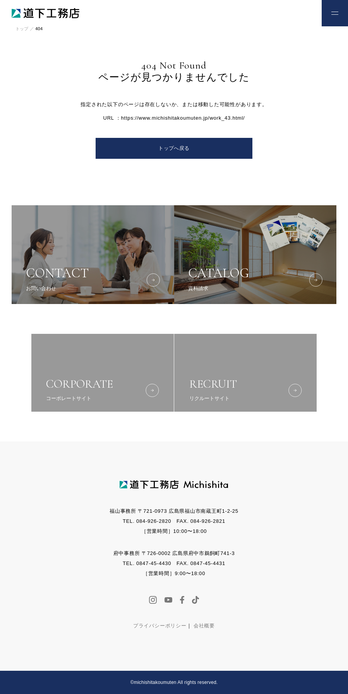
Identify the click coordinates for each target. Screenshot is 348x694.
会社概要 (204, 626)
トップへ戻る (173, 148)
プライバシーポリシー (160, 626)
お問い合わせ (299, 12)
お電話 (274, 12)
